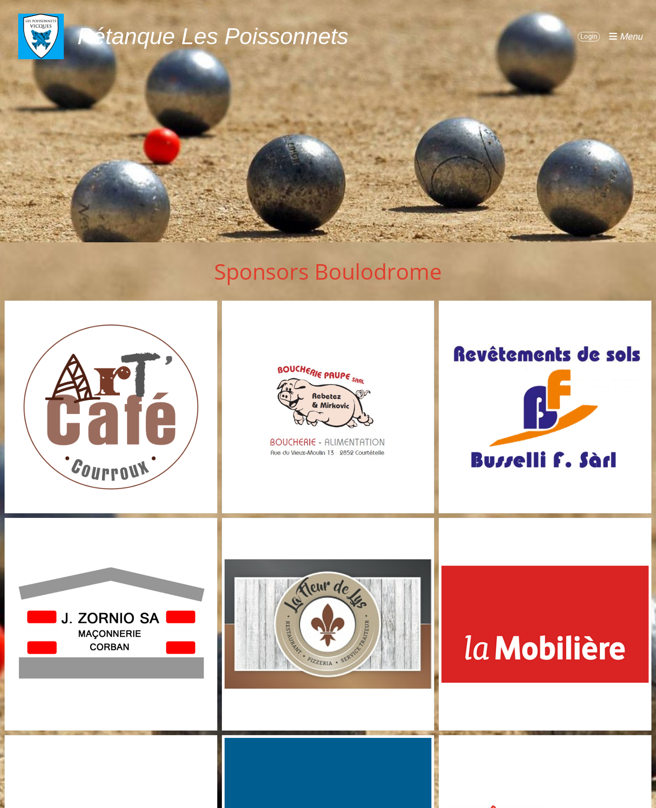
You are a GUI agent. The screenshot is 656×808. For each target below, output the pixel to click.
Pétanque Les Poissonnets (212, 36)
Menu (625, 36)
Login (588, 36)
